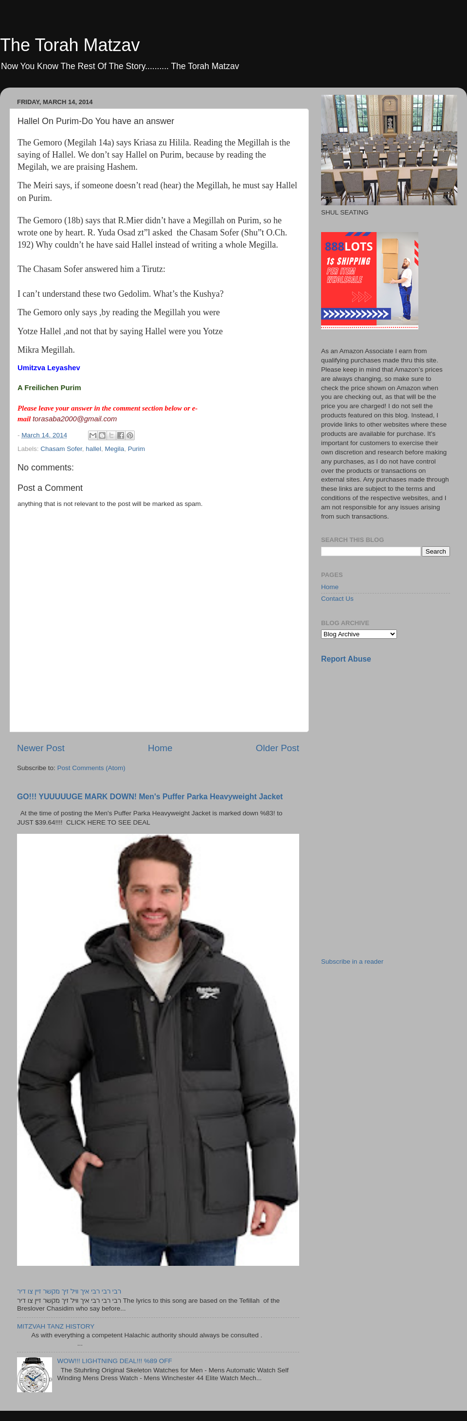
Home (160, 748)
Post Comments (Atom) (91, 768)
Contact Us (337, 598)
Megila (114, 448)
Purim (136, 448)
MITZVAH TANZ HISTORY (55, 1326)
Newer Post (41, 748)
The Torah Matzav (70, 45)
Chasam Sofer (61, 448)
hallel (93, 448)
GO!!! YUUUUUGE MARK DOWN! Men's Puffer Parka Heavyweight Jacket (150, 796)
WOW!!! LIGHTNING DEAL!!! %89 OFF (114, 1361)
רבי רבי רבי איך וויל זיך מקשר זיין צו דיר (69, 1291)
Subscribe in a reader (352, 961)
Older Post (277, 748)
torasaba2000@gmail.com (75, 419)
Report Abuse (346, 659)
